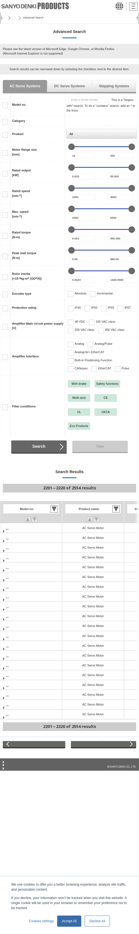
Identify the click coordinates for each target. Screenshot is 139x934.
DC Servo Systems (69, 86)
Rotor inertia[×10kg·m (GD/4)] (26, 276)
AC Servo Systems (25, 86)
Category (18, 120)
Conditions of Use (16, 767)
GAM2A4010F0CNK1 (20, 714)
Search (39, 446)
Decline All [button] (97, 921)
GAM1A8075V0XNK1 (20, 547)
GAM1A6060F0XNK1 (20, 537)
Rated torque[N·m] (21, 235)
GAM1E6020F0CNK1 (20, 685)
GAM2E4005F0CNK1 (20, 626)
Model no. (19, 104)
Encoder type (21, 293)
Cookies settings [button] (41, 921)
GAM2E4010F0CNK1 (20, 636)
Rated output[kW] (21, 172)
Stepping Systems (114, 86)
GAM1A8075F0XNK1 (20, 557)
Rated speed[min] (21, 193)
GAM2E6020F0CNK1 (20, 655)
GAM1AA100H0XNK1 (21, 577)
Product (18, 134)
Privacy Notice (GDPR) (18, 780)
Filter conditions (24, 406)
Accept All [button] (69, 921)
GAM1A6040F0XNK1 (20, 528)
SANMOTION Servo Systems (36, 17)
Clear (100, 446)
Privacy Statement (17, 773)
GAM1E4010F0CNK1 (20, 675)
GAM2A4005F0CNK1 (20, 704)
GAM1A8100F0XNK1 (20, 567)
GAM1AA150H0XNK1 (21, 596)
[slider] (71, 146)
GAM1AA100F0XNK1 (21, 586)
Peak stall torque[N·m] (24, 255)
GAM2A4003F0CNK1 (20, 694)
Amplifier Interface (25, 356)
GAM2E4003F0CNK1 (20, 616)
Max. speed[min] (20, 214)
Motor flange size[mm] (24, 152)
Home (8, 17)
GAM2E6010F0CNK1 (20, 645)
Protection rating (24, 307)
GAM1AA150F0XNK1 (21, 606)
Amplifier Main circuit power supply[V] (37, 326)
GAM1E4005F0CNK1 (20, 665)
